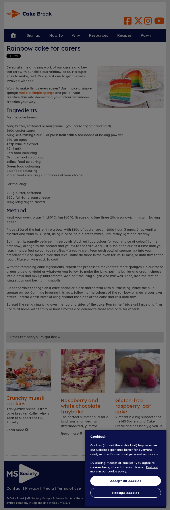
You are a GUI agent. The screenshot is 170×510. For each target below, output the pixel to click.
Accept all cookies (125, 481)
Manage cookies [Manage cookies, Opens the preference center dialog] (125, 493)
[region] (125, 468)
